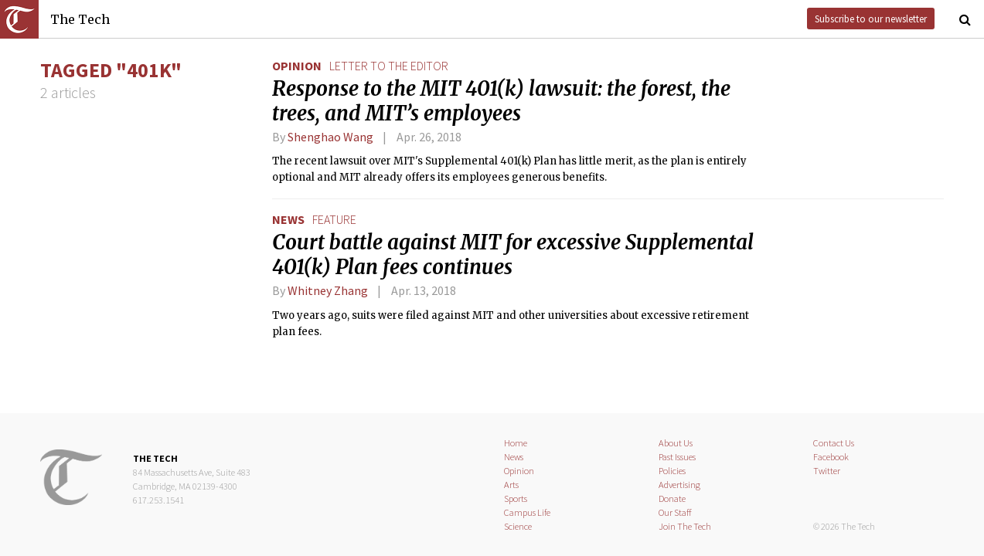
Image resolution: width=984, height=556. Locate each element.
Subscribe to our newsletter (871, 18)
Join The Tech (685, 526)
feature (334, 219)
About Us (676, 443)
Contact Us (833, 443)
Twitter (826, 470)
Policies (672, 470)
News (288, 219)
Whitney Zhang (328, 290)
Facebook (831, 457)
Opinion (297, 65)
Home (515, 443)
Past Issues (677, 457)
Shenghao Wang (330, 136)
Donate (672, 498)
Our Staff (675, 512)
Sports (515, 498)
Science (518, 526)
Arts (511, 484)
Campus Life (527, 512)
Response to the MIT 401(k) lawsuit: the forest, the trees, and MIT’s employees (501, 101)
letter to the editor (388, 65)
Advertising (679, 484)
